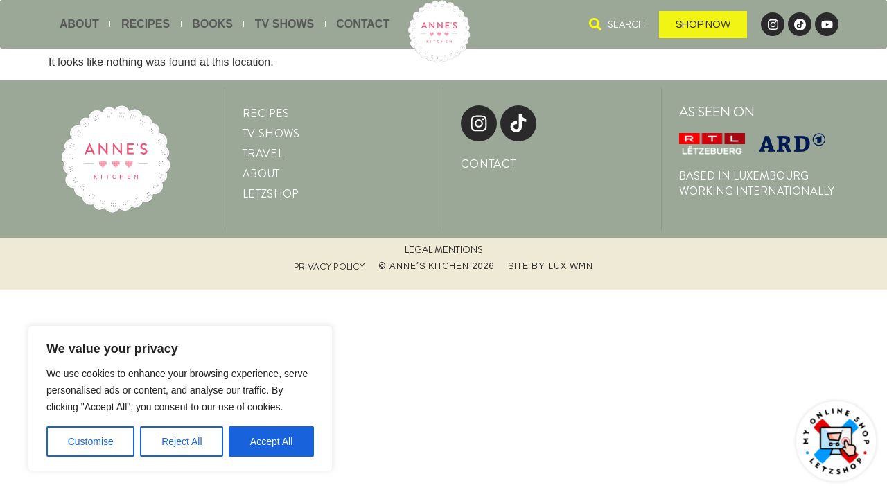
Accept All (271, 441)
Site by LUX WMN (550, 266)
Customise (91, 441)
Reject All (181, 441)
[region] (180, 398)
